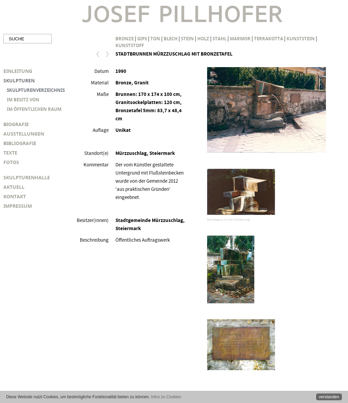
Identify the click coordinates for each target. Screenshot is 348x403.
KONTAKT (14, 196)
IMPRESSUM (17, 206)
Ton (155, 39)
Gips (142, 39)
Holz (203, 39)
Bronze (124, 39)
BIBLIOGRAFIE (19, 143)
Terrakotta (268, 39)
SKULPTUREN (19, 80)
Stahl (219, 39)
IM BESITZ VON (23, 100)
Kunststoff (129, 45)
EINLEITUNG (17, 71)
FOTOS (11, 162)
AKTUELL (13, 187)
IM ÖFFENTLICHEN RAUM (34, 109)
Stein (187, 39)
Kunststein (301, 39)
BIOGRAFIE (16, 124)
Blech (171, 39)
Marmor (240, 39)
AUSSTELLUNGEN (23, 133)
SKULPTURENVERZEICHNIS (36, 90)
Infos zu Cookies (166, 397)
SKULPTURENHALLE (26, 177)
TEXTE (10, 152)
